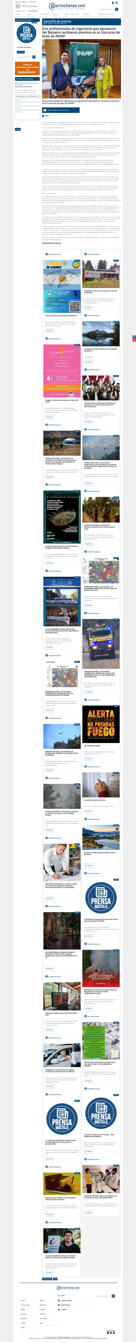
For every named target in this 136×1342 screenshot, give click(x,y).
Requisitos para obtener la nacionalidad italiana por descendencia (60, 1198)
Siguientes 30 (47, 1279)
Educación (24, 1318)
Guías (22, 1327)
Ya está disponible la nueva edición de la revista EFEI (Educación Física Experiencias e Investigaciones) (62, 631)
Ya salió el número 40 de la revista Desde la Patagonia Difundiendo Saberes (61, 547)
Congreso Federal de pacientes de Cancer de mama (61, 401)
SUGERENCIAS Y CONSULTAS (105, 15)
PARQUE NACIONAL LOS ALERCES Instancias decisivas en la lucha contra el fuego (99, 527)
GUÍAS (32, 15)
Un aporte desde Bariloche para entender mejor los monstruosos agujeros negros (60, 1256)
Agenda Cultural (65, 1301)
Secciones (44, 15)
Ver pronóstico (33, 11)
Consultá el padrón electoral (94, 800)
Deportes (23, 1314)
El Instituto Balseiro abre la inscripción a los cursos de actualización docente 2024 (100, 1196)
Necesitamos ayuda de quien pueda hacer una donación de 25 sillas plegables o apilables (100, 1064)
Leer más (49, 331)
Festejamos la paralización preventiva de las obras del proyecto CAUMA (101, 920)
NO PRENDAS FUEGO (92, 745)
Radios (42, 1300)
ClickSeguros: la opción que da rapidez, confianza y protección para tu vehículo (60, 1070)
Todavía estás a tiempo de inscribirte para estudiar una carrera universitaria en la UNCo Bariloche (100, 405)
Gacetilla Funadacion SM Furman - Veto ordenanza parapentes (99, 1135)
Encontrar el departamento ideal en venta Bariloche (99, 853)
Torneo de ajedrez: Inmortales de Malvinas (61, 315)
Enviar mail (21, 52)
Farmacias (43, 1305)
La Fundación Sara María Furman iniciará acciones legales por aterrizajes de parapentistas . (60, 1142)
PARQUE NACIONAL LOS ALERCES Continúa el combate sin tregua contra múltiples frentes (61, 813)
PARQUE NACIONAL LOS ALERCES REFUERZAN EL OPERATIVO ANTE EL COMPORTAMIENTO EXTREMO (59, 693)
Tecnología (43, 1318)
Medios (50, 23)
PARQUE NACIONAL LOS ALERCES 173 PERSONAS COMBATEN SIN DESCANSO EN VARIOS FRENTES (100, 588)
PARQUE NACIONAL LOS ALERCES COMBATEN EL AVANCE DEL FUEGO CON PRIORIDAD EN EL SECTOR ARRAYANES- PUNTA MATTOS (99, 674)
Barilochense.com (65, 1337)
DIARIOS (19, 15)
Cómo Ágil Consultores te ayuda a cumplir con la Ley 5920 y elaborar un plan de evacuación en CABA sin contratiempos (61, 885)
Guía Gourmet (25, 1305)
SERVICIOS (56, 15)
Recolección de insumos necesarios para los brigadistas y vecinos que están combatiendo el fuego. (100, 991)
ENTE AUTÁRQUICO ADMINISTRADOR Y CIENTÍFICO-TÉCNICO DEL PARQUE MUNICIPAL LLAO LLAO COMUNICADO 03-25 (61, 955)
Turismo (88, 15)
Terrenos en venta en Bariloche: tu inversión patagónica (100, 350)
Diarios (23, 1300)
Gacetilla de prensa (60, 23)
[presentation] (26, 124)
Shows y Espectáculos (71, 15)
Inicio (45, 23)
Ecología (42, 1309)
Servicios (42, 1314)
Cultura (23, 1323)
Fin (55, 1279)
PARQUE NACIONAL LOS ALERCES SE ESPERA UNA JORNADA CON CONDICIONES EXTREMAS (61, 753)
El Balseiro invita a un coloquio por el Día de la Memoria (100, 291)
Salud (41, 1323)
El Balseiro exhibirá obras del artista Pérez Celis (61, 1014)
